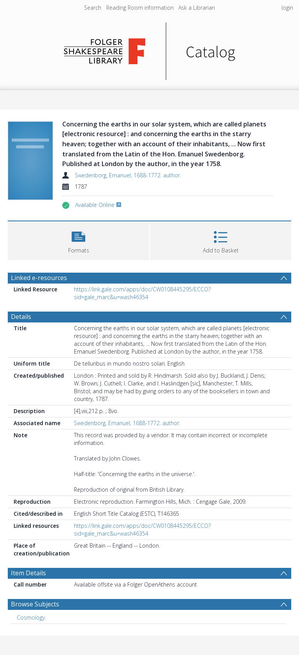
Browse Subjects (35, 604)
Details (21, 316)
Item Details (28, 573)
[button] (78, 239)
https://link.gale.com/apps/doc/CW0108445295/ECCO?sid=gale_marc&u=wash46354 (142, 293)
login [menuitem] (287, 7)
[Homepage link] (150, 49)
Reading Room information (140, 7)
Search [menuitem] (92, 7)
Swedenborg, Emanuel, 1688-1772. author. (128, 175)
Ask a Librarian (196, 7)
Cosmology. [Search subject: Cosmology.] (31, 617)
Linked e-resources (39, 277)
